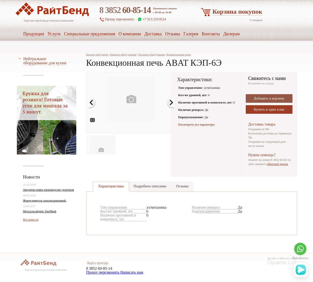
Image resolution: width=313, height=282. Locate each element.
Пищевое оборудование (123, 54)
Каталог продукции (97, 54)
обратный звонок (277, 164)
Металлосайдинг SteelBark (39, 211)
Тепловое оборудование (151, 54)
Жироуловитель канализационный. (45, 200)
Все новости (30, 219)
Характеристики (111, 186)
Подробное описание (150, 186)
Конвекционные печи (179, 54)
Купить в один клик (269, 109)
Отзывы (182, 186)
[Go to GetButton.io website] (300, 258)
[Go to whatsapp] (300, 249)
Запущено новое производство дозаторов (48, 190)
